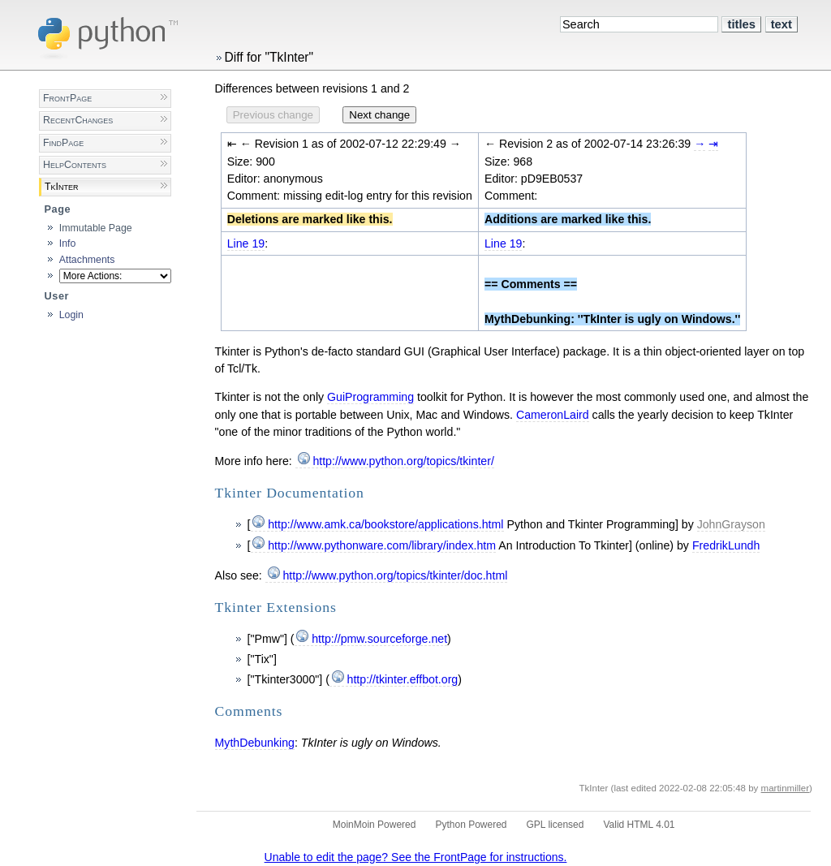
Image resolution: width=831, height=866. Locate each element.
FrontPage (67, 98)
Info (67, 243)
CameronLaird (552, 414)
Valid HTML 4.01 (638, 824)
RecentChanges (78, 120)
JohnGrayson (731, 524)
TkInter (62, 186)
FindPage (63, 143)
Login (71, 315)
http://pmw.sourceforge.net (379, 638)
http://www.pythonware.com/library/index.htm (382, 545)
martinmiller (785, 788)
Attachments (87, 259)
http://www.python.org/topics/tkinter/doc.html (394, 575)
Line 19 (246, 243)
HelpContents (74, 164)
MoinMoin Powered (374, 824)
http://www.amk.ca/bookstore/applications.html (385, 524)
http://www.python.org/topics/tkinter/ (402, 461)
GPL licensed (555, 824)
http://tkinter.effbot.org (403, 679)
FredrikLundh (726, 545)
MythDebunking (255, 742)
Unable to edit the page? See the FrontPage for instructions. (416, 857)
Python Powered (470, 824)
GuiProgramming (370, 396)
